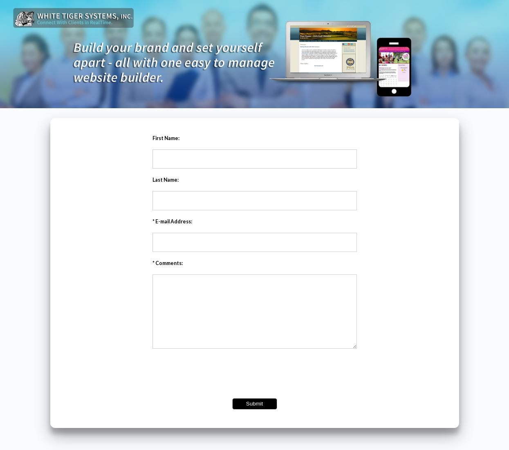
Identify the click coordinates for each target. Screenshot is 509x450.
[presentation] (255, 386)
